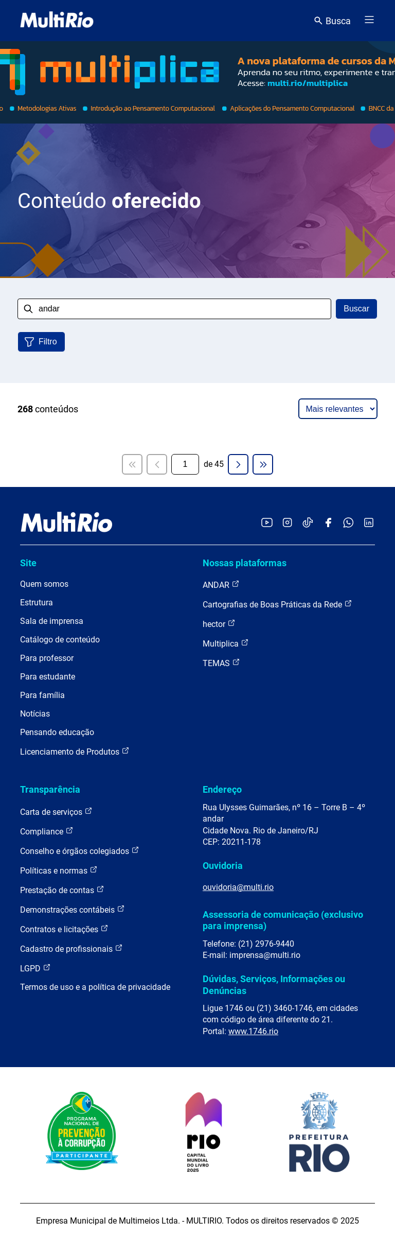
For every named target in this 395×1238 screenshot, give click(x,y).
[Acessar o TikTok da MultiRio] (307, 523)
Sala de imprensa (51, 621)
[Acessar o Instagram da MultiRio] (287, 523)
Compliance (47, 831)
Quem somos (44, 584)
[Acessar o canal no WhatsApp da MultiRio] (348, 523)
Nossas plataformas (244, 562)
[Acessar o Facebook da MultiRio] (328, 523)
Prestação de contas (62, 889)
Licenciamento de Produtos (75, 751)
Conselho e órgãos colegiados (79, 850)
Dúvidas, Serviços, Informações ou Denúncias (274, 984)
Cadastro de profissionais (71, 948)
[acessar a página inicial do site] (57, 20)
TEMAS (221, 662)
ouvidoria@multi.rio (238, 887)
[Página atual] (185, 464)
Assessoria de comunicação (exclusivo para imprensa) (283, 920)
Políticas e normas (59, 870)
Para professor (47, 658)
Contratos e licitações (64, 928)
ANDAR (221, 584)
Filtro (48, 341)
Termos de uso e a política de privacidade (95, 987)
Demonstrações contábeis (72, 909)
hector (219, 623)
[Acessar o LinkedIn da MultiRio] (369, 523)
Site (28, 562)
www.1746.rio (253, 1031)
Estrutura (36, 602)
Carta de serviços (56, 811)
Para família (42, 695)
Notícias (35, 714)
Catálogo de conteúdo (60, 639)
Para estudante (47, 677)
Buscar (356, 308)
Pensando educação (57, 732)
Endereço (222, 789)
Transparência (50, 789)
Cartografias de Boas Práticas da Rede (277, 604)
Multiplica (226, 643)
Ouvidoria (223, 865)
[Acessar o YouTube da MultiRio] (267, 523)
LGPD (35, 968)
